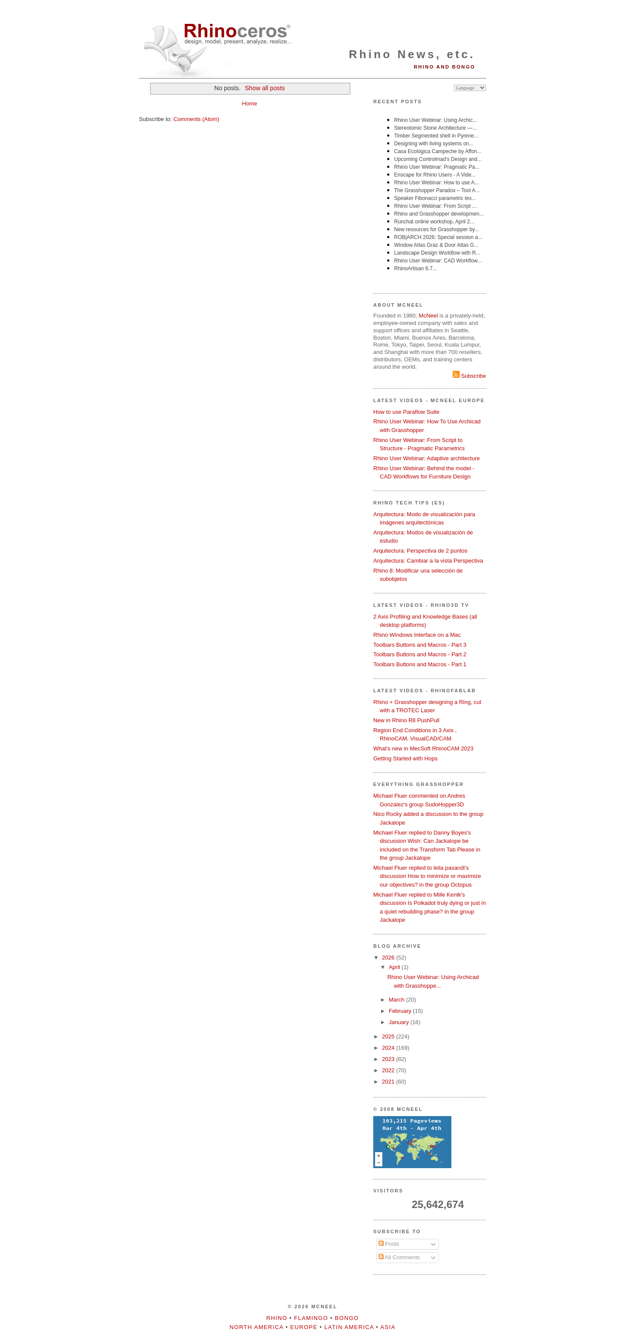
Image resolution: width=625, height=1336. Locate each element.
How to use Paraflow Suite (406, 412)
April (395, 967)
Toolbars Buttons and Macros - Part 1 (420, 664)
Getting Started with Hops (405, 758)
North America (256, 1327)
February (401, 1011)
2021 (389, 1081)
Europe (304, 1327)
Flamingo (311, 1318)
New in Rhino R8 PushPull (406, 720)
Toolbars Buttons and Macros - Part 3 (420, 645)
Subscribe (469, 376)
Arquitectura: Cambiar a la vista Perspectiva (428, 560)
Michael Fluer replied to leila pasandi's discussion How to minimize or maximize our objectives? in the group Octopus (427, 876)
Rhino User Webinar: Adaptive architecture (426, 458)
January (400, 1022)
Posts (388, 1244)
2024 (389, 1048)
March (397, 999)
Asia (387, 1327)
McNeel (428, 315)
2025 (389, 1036)
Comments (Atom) (196, 119)
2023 (389, 1059)
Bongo (347, 1318)
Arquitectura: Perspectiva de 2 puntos (420, 550)
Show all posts (265, 88)
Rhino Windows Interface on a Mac (417, 635)
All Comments (399, 1257)
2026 (389, 957)
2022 (389, 1070)
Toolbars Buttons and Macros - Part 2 (420, 654)
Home (249, 103)
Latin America (349, 1327)
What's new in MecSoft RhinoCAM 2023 (423, 748)
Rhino (276, 1318)
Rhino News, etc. (412, 54)
